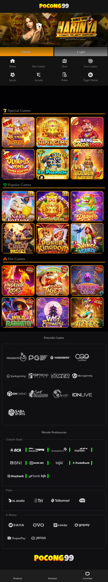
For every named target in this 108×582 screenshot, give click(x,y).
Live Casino (90, 63)
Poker (64, 77)
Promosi (17, 575)
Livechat (87, 575)
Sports (12, 77)
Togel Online (90, 77)
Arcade (39, 77)
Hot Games (38, 63)
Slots (64, 63)
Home (12, 63)
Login (81, 52)
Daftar (26, 52)
